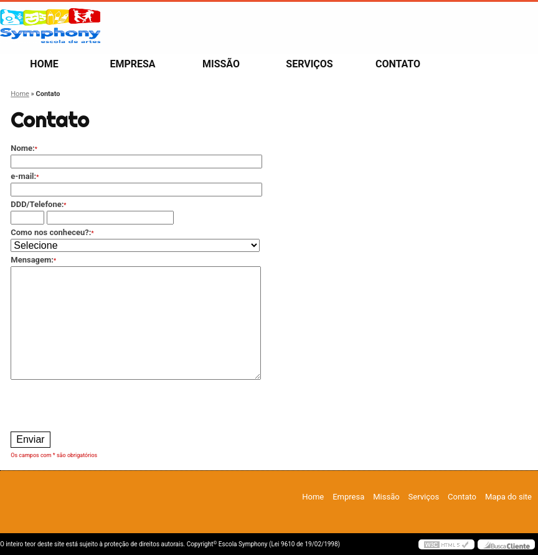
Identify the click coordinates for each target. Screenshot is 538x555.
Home (44, 64)
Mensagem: (33, 259)
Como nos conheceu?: (52, 232)
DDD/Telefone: (38, 204)
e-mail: (25, 176)
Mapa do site (508, 496)
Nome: (24, 148)
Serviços (309, 64)
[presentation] (105, 404)
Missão (221, 64)
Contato (397, 64)
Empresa (132, 64)
